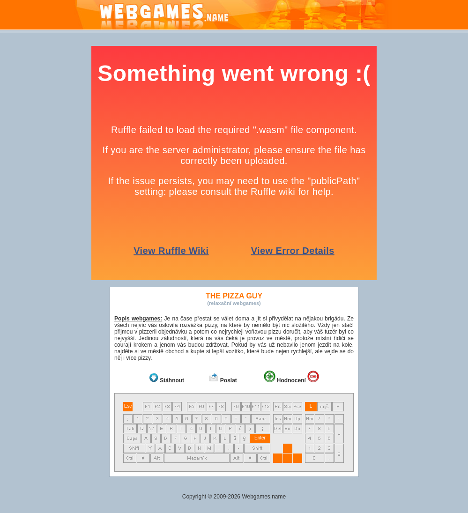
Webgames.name (264, 496)
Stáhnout (172, 380)
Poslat (228, 380)
